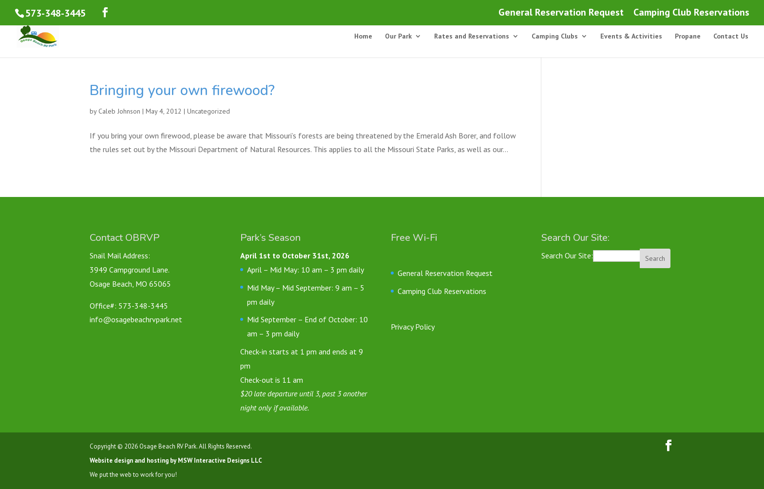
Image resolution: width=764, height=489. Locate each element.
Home (363, 36)
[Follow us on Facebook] (105, 12)
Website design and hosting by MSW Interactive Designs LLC (176, 460)
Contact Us (730, 36)
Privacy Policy (413, 327)
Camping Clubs (555, 36)
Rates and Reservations (471, 36)
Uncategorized (208, 111)
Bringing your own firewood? (182, 90)
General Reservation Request (561, 13)
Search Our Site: (567, 255)
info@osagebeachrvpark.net (136, 319)
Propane (688, 36)
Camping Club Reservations (691, 13)
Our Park (398, 36)
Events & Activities (631, 36)
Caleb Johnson (119, 111)
